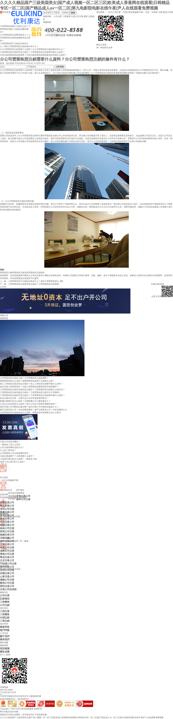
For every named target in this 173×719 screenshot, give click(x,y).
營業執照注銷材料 (36, 272)
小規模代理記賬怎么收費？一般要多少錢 (18, 459)
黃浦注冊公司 (7, 515)
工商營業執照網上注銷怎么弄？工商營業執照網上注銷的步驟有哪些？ (15, 29)
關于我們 (4, 636)
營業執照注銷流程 (20, 272)
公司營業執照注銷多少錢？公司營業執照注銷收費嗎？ (24, 378)
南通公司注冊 (7, 547)
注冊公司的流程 (8, 589)
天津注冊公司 (7, 537)
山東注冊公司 (7, 576)
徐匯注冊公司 (7, 502)
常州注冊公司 (7, 521)
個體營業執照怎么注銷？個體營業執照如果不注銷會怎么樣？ (27, 381)
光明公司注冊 (7, 570)
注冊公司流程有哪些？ (10, 442)
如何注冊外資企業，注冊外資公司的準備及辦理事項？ (24, 398)
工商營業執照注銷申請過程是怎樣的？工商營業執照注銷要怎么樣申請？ (32, 389)
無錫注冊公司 (7, 534)
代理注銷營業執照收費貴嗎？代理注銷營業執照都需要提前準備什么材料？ (33, 55)
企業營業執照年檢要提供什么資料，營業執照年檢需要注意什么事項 (30, 412)
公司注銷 (4, 605)
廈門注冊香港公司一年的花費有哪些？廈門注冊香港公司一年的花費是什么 (33, 410)
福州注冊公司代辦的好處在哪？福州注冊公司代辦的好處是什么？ (29, 407)
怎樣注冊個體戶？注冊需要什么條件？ (17, 456)
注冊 (160, 12)
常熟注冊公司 (23, 496)
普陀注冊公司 (7, 586)
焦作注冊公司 (7, 566)
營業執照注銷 (6, 272)
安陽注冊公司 (7, 573)
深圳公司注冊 (7, 509)
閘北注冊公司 (7, 505)
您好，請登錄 (151, 12)
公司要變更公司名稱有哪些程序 (14, 453)
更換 (8, 12)
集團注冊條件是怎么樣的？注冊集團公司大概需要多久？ (25, 401)
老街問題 (12, 496)
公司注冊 (58, 16)
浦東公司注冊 (7, 550)
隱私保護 (4, 651)
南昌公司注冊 (7, 528)
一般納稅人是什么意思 (10, 444)
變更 (86, 16)
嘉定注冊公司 (7, 518)
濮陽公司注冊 (7, 579)
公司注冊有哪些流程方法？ (12, 447)
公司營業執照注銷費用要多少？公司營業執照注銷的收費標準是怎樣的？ (15, 38)
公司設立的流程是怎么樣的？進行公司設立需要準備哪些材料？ (28, 404)
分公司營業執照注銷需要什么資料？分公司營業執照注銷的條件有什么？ (32, 49)
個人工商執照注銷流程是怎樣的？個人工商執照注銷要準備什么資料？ (31, 384)
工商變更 (66, 16)
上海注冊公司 (7, 544)
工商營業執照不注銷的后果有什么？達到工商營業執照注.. (34, 281)
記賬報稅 (4, 598)
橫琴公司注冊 (23, 499)
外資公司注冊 (77, 16)
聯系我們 (4, 639)
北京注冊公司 (7, 560)
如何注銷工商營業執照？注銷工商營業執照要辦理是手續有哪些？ (29, 386)
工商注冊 (4, 611)
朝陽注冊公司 (7, 525)
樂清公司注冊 (7, 583)
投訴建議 (4, 648)
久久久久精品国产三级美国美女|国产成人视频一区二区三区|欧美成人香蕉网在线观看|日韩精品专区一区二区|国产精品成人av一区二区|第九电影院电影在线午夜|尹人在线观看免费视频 (81, 717)
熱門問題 (4, 630)
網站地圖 (4, 642)
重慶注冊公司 (7, 512)
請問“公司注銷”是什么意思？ (13, 462)
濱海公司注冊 (7, 554)
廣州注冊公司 (7, 541)
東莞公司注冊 (7, 531)
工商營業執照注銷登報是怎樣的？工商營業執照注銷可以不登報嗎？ (30, 392)
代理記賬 (4, 617)
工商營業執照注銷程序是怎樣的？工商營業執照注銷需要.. (34, 284)
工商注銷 (4, 620)
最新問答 (4, 627)
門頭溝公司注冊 (8, 563)
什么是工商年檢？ (8, 450)
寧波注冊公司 (7, 557)
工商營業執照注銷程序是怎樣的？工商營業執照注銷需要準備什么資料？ (32, 52)
